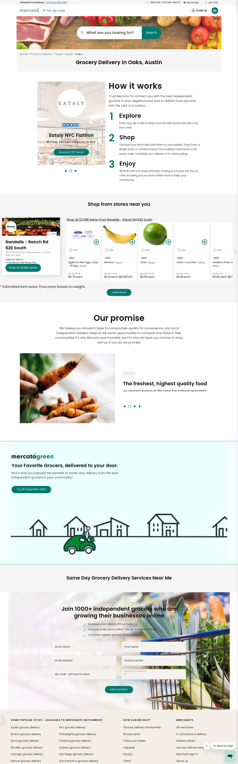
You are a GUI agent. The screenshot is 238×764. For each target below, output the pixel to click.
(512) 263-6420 (13, 255)
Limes (144, 262)
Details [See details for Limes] (151, 262)
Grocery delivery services (192, 747)
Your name (131, 647)
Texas (58, 54)
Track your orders (134, 741)
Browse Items (131, 734)
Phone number (133, 660)
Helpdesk (129, 747)
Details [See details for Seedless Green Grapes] (216, 265)
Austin (69, 54)
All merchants (185, 727)
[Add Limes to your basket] (168, 242)
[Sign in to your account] (199, 10)
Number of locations (135, 671)
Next (220, 389)
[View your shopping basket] (215, 10)
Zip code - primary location (72, 674)
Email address (64, 660)
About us (182, 761)
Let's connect (119, 689)
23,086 (109, 220)
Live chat (211, 2)
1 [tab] (66, 171)
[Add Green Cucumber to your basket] (204, 242)
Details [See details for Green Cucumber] (201, 262)
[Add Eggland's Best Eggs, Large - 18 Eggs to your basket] (96, 242)
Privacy (128, 754)
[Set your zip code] (54, 10)
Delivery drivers (185, 741)
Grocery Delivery (41, 54)
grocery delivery (25, 727)
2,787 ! (71, 152)
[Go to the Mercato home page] (29, 9)
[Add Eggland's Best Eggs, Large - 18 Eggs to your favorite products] (73, 250)
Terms (127, 761)
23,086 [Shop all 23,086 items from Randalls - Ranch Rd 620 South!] (23, 268)
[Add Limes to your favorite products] (145, 250)
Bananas (110, 262)
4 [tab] (139, 406)
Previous (120, 389)
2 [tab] (71, 171)
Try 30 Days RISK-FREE (31, 489)
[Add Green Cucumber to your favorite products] (181, 250)
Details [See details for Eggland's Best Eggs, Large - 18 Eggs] (83, 265)
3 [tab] (76, 171)
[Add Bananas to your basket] (132, 242)
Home (24, 54)
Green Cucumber (187, 262)
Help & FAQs (191, 2)
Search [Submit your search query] (151, 32)
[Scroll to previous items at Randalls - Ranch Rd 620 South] (64, 251)
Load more (119, 292)
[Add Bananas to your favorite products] (109, 250)
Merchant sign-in (187, 754)
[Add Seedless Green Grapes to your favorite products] (217, 250)
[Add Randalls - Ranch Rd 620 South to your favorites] (52, 234)
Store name (62, 647)
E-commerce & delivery (191, 734)
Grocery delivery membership (142, 727)
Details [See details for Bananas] (119, 262)
